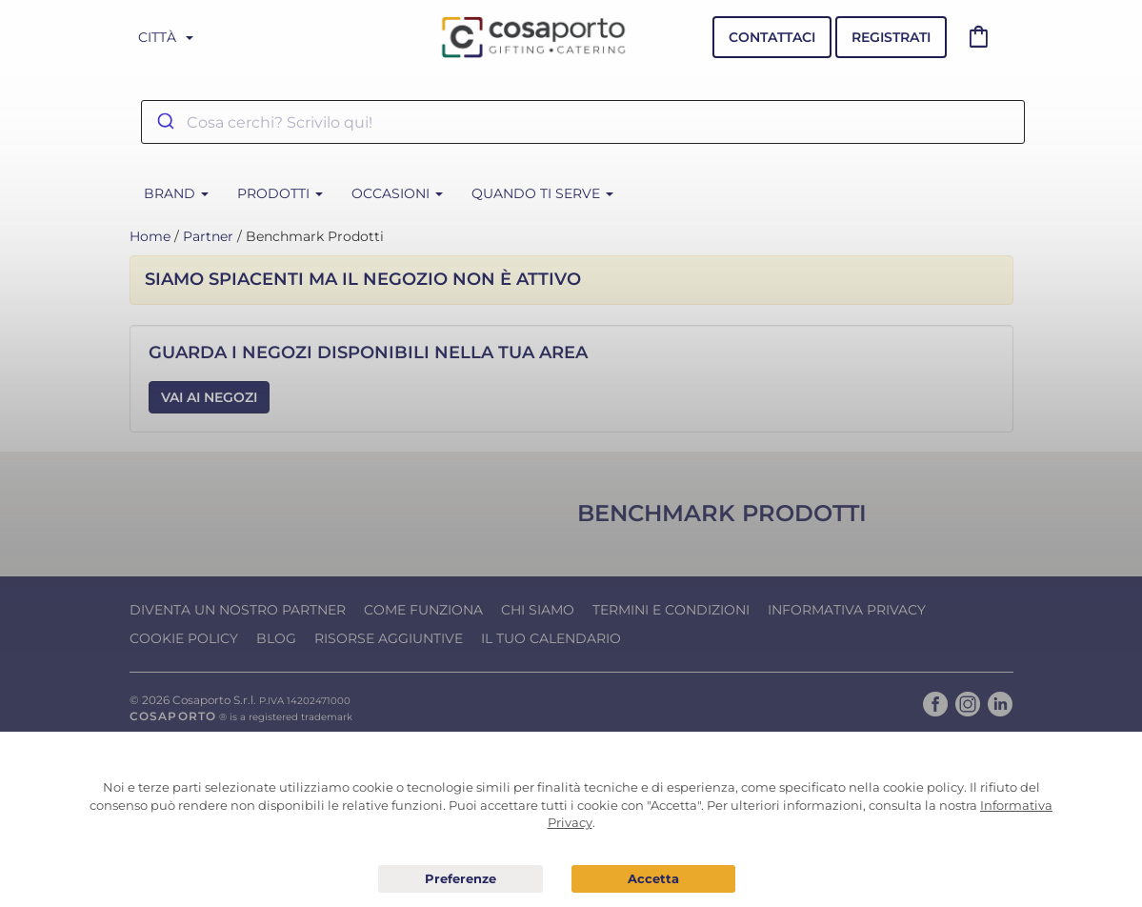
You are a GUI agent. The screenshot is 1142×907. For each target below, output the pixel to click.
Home (150, 236)
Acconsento (653, 879)
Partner (208, 236)
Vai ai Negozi (209, 397)
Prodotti (280, 193)
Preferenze (460, 879)
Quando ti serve (542, 193)
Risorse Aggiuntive (388, 638)
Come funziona (423, 609)
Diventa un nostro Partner (238, 609)
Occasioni (397, 193)
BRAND (176, 193)
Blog (276, 638)
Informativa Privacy (847, 609)
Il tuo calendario (551, 638)
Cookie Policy (184, 638)
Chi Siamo (537, 609)
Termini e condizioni (671, 609)
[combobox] (583, 122)
